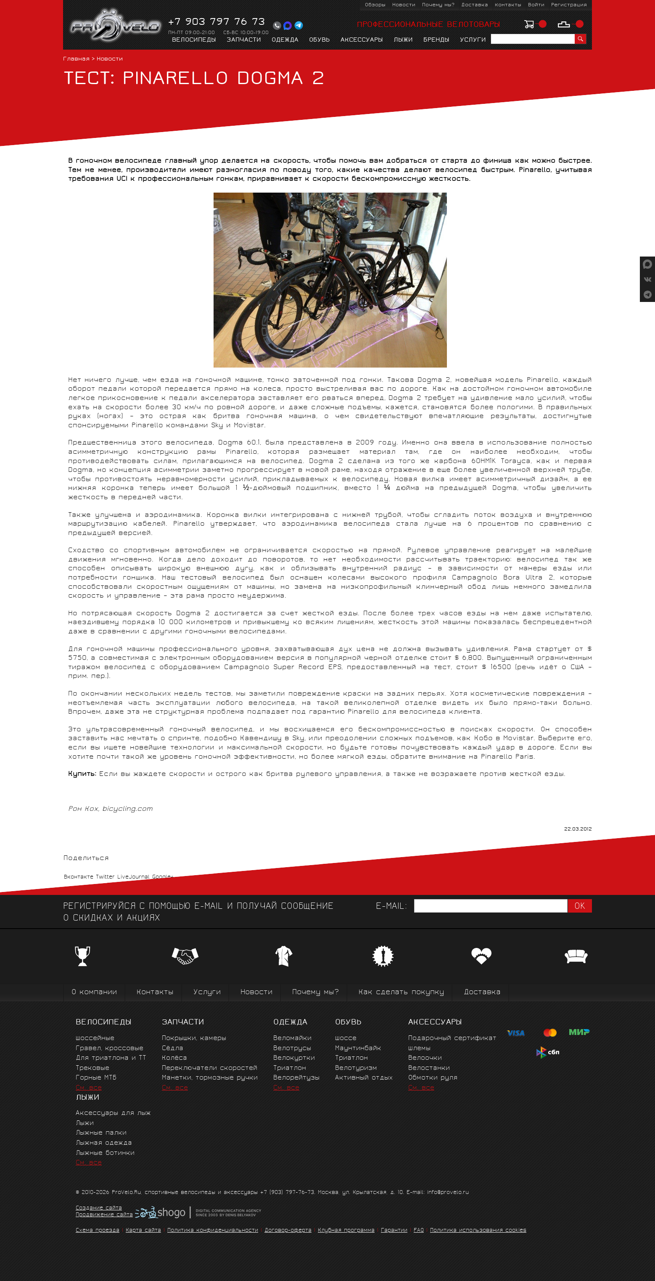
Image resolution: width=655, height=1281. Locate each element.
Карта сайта (143, 1230)
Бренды (436, 40)
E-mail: (391, 907)
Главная (76, 59)
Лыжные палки (101, 1133)
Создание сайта (99, 1208)
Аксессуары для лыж (113, 1113)
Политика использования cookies (478, 1230)
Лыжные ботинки (105, 1153)
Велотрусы (292, 1048)
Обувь (319, 40)
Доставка (474, 5)
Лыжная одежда (104, 1143)
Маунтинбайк (358, 1048)
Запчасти (244, 40)
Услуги (473, 40)
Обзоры (375, 5)
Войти (536, 5)
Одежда (285, 40)
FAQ (419, 1230)
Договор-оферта (288, 1230)
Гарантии (394, 1230)
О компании (94, 993)
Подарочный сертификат (452, 1038)
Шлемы (419, 1048)
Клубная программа (346, 1230)
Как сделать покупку (401, 993)
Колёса (174, 1058)
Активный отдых (364, 1078)
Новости (403, 5)
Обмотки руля (432, 1078)
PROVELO (116, 25)
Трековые (92, 1068)
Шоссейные (95, 1038)
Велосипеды (194, 40)
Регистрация (569, 5)
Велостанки (429, 1068)
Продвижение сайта (104, 1215)
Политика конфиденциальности (212, 1230)
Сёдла (172, 1048)
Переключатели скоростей (209, 1068)
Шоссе (346, 1038)
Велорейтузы (296, 1078)
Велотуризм (356, 1068)
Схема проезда (97, 1230)
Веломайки (292, 1038)
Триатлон (289, 1068)
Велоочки (425, 1058)
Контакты (508, 5)
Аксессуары (362, 40)
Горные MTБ (96, 1078)
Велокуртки (294, 1058)
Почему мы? (438, 5)
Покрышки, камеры (194, 1038)
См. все (89, 1088)
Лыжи (403, 40)
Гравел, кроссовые (109, 1048)
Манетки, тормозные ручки (210, 1078)
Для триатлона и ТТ (111, 1058)
